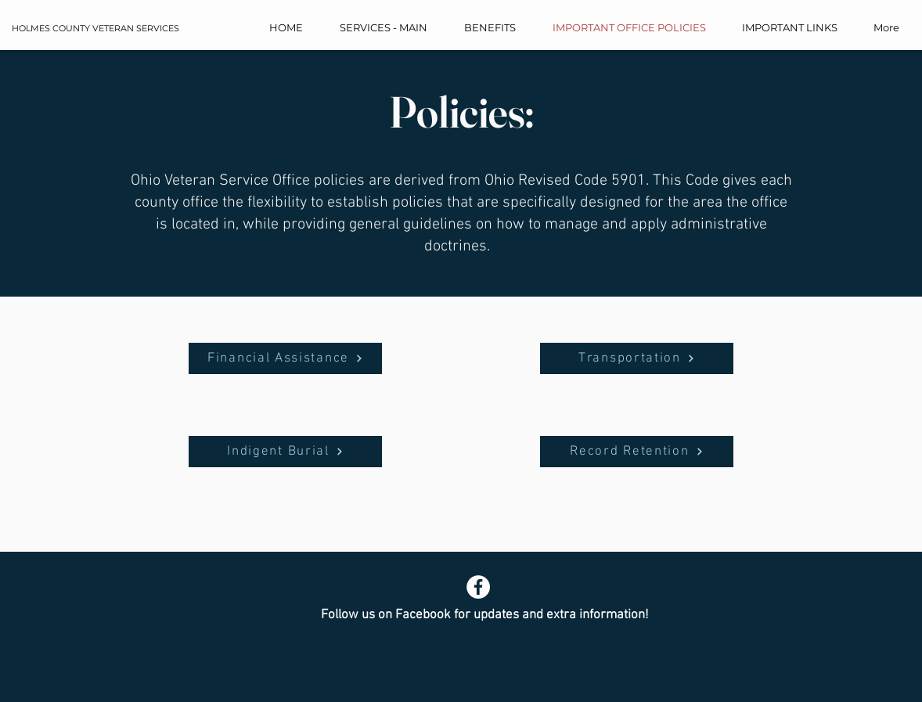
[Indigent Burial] (285, 451)
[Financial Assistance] (285, 358)
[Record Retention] (636, 451)
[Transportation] (636, 358)
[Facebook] (478, 587)
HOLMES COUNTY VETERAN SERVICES (95, 28)
